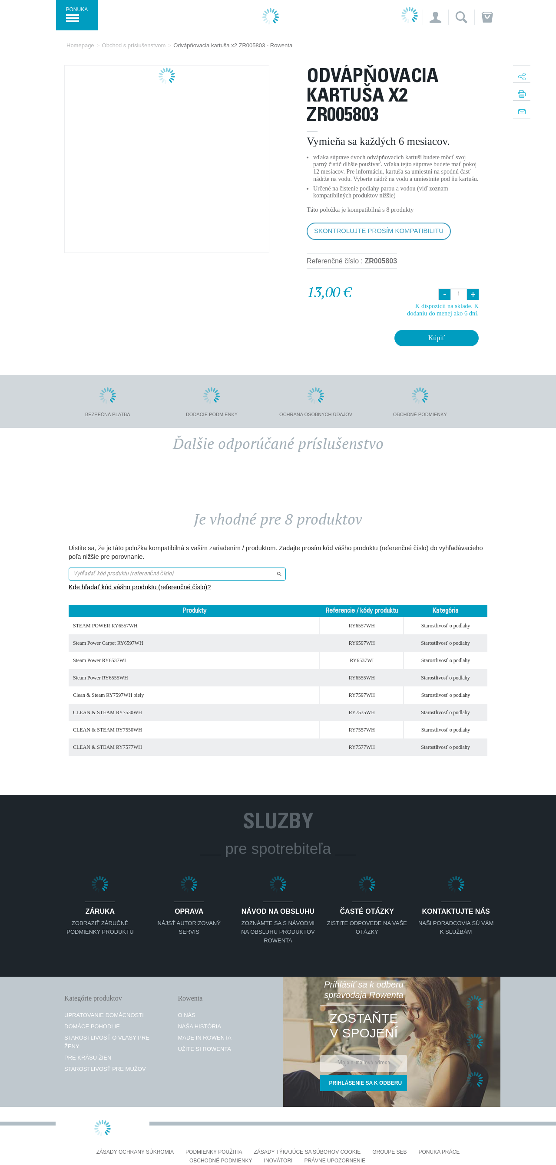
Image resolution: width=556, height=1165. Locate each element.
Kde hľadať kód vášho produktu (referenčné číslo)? (140, 587)
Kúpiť (436, 337)
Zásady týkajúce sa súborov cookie (307, 1152)
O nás (186, 1015)
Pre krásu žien (87, 1057)
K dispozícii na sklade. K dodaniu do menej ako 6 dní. (443, 309)
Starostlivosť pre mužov (105, 1069)
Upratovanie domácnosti (104, 1015)
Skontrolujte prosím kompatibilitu (378, 230)
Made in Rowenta (204, 1037)
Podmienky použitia (213, 1152)
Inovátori (278, 1161)
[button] (435, 17)
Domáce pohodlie (92, 1026)
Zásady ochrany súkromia (135, 1152)
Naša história (199, 1026)
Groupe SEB (389, 1152)
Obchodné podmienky (220, 1161)
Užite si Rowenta (204, 1049)
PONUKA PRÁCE (439, 1152)
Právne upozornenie (334, 1161)
